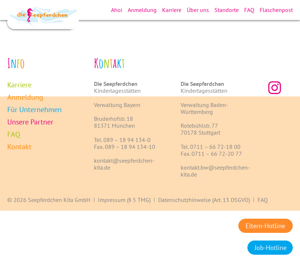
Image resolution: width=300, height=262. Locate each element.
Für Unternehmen (34, 109)
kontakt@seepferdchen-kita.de (124, 164)
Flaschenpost (276, 9)
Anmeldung (142, 9)
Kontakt (19, 146)
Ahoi (116, 9)
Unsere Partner (30, 122)
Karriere (171, 9)
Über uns (198, 9)
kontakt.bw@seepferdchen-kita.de (215, 171)
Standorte (226, 9)
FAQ (249, 9)
